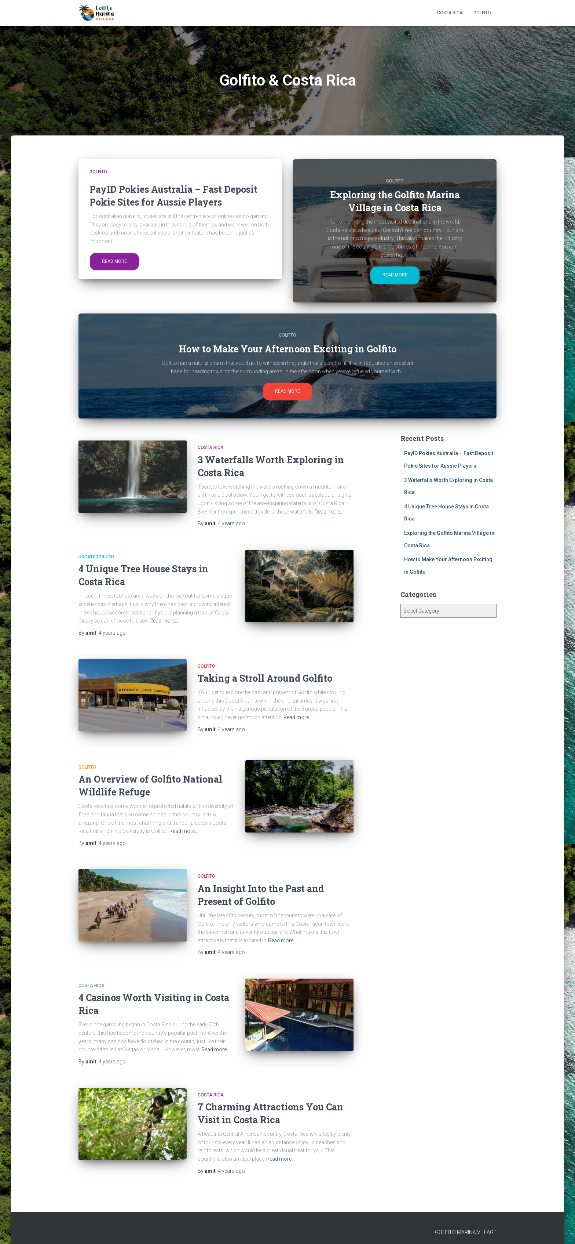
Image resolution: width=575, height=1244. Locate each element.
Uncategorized (96, 556)
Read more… (329, 512)
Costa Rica (449, 12)
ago (231, 523)
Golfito (482, 12)
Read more (114, 261)
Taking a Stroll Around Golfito (265, 678)
